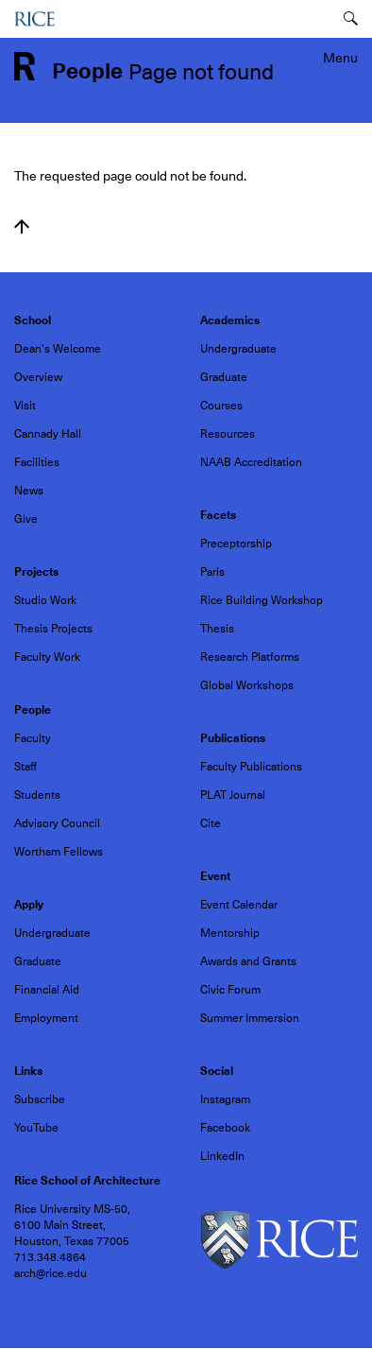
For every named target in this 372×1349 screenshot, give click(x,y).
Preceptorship (236, 543)
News (28, 490)
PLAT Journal (232, 795)
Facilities (36, 462)
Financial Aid (46, 989)
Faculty (32, 738)
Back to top (21, 226)
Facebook (225, 1127)
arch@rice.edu (50, 1273)
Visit (25, 405)
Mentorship (230, 933)
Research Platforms (249, 657)
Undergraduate (238, 348)
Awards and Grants (248, 961)
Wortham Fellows (58, 851)
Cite (210, 823)
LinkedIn (222, 1156)
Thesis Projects (53, 628)
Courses (221, 405)
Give (26, 519)
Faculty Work (47, 657)
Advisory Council (57, 823)
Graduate (223, 377)
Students (37, 795)
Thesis (217, 628)
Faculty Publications (251, 766)
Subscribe (39, 1099)
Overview (38, 377)
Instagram (225, 1099)
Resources (227, 433)
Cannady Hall (47, 433)
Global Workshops (247, 685)
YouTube (36, 1127)
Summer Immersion (249, 1018)
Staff (25, 766)
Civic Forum (230, 989)
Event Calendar (239, 904)
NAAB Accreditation (251, 462)
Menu (340, 57)
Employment (46, 1018)
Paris (212, 571)
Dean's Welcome (57, 348)
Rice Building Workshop (261, 600)
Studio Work (45, 600)
